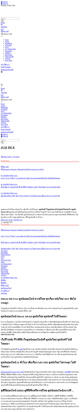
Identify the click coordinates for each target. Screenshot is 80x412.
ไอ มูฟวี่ (20, 349)
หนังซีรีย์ (68, 372)
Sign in (4, 2)
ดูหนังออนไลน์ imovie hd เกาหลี (12, 372)
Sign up (4, 4)
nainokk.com (18, 220)
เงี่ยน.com (4, 220)
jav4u (10, 220)
